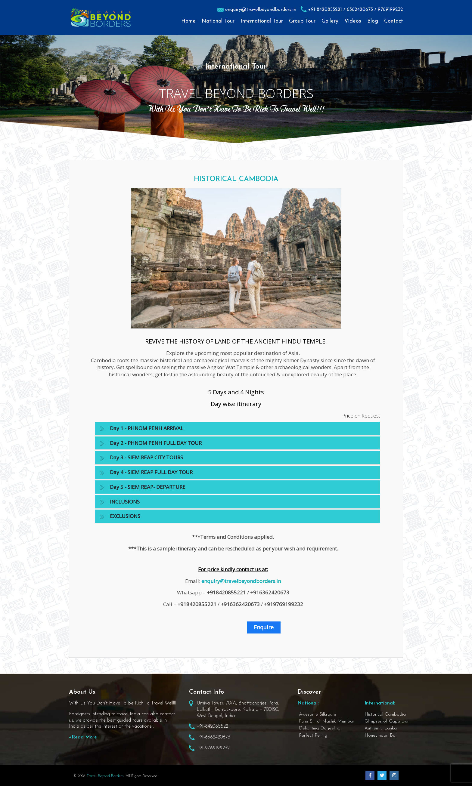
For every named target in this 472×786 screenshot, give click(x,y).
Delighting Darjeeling (319, 728)
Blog (372, 21)
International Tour (262, 21)
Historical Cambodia (385, 714)
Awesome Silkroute (317, 714)
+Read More (83, 737)
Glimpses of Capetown (387, 721)
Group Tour (302, 21)
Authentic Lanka (381, 728)
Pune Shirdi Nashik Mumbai (326, 721)
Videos (352, 21)
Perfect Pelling (313, 735)
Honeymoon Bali (381, 735)
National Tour (218, 21)
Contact (393, 21)
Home (188, 21)
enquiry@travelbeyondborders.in (260, 9)
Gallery (329, 21)
